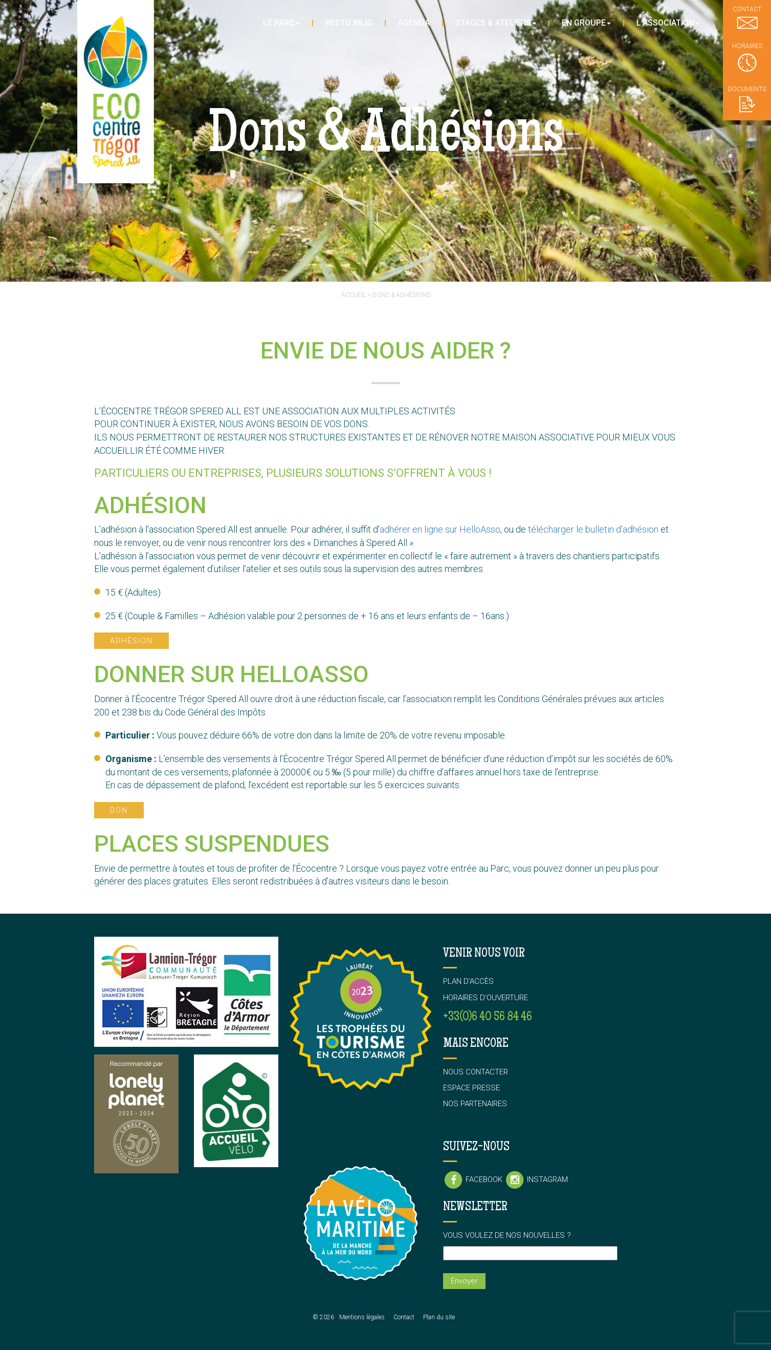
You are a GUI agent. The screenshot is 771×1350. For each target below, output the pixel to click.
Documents (747, 99)
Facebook (473, 1179)
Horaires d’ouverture (485, 997)
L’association (667, 23)
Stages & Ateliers (495, 23)
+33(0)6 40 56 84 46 (487, 1017)
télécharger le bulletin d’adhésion (593, 529)
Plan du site (439, 1317)
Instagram (536, 1179)
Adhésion (131, 641)
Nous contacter (475, 1072)
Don (119, 810)
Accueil (353, 295)
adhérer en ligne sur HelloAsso (440, 529)
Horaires (747, 57)
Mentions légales (362, 1317)
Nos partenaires (475, 1103)
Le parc (281, 23)
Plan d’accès (468, 981)
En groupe (586, 23)
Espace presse (471, 1087)
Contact (403, 1317)
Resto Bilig (348, 23)
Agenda (414, 23)
